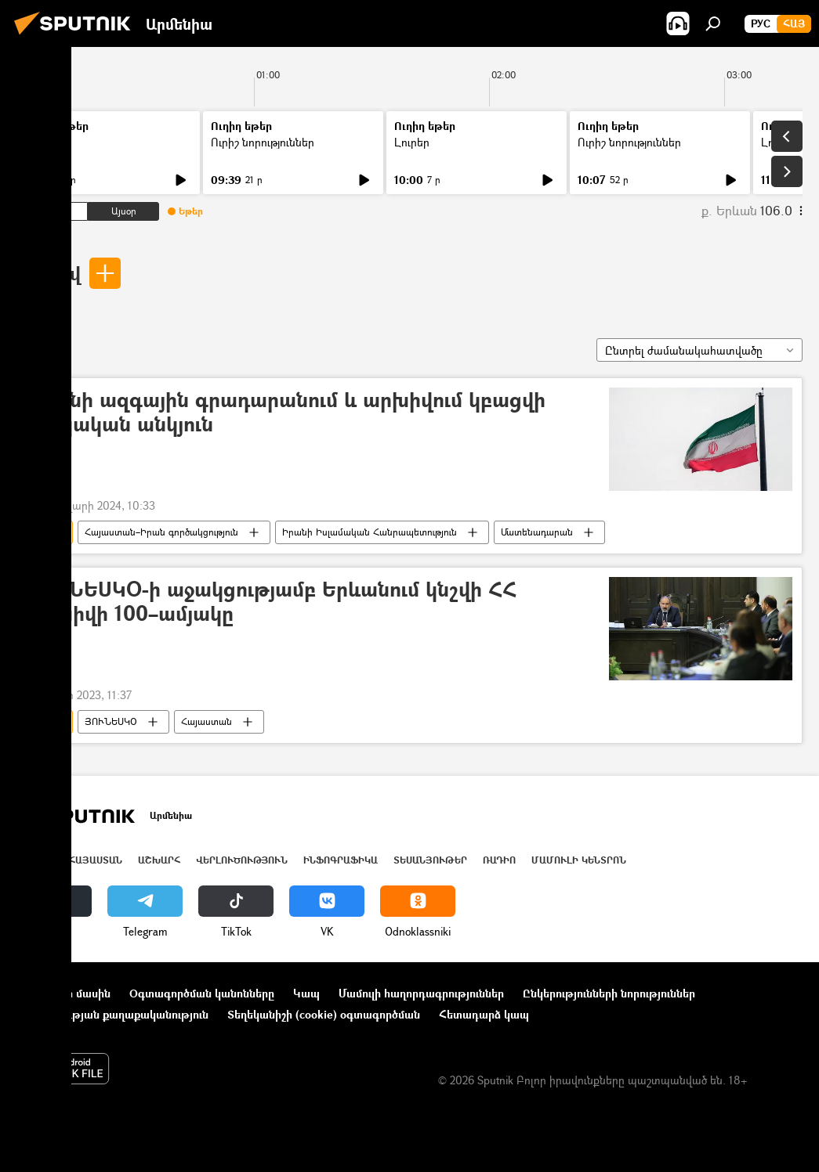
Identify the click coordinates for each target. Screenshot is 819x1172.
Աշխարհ (159, 860)
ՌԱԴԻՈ (499, 860)
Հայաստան (206, 721)
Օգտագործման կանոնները (201, 993)
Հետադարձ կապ (484, 1014)
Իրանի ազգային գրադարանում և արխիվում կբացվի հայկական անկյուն (286, 413)
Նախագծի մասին (63, 993)
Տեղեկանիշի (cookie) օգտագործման (323, 1014)
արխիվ (48, 273)
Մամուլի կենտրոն (578, 860)
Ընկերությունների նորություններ (609, 993)
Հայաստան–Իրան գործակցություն (161, 532)
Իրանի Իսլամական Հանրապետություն (369, 532)
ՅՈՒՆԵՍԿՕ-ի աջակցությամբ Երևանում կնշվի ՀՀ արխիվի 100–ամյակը (271, 602)
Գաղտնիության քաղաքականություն (112, 1014)
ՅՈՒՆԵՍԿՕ (111, 721)
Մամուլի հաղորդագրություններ (421, 993)
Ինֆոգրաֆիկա (340, 860)
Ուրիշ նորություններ (262, 142)
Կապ (306, 993)
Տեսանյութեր (430, 860)
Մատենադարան (537, 532)
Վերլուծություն (242, 860)
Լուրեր (45, 142)
